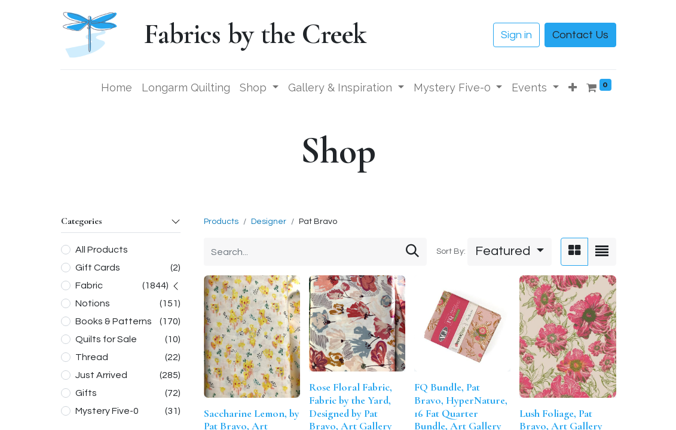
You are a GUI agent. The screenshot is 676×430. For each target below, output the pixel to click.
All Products (101, 249)
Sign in (516, 35)
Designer (268, 221)
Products (221, 221)
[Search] (412, 252)
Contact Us (580, 35)
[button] (573, 87)
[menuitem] (116, 87)
